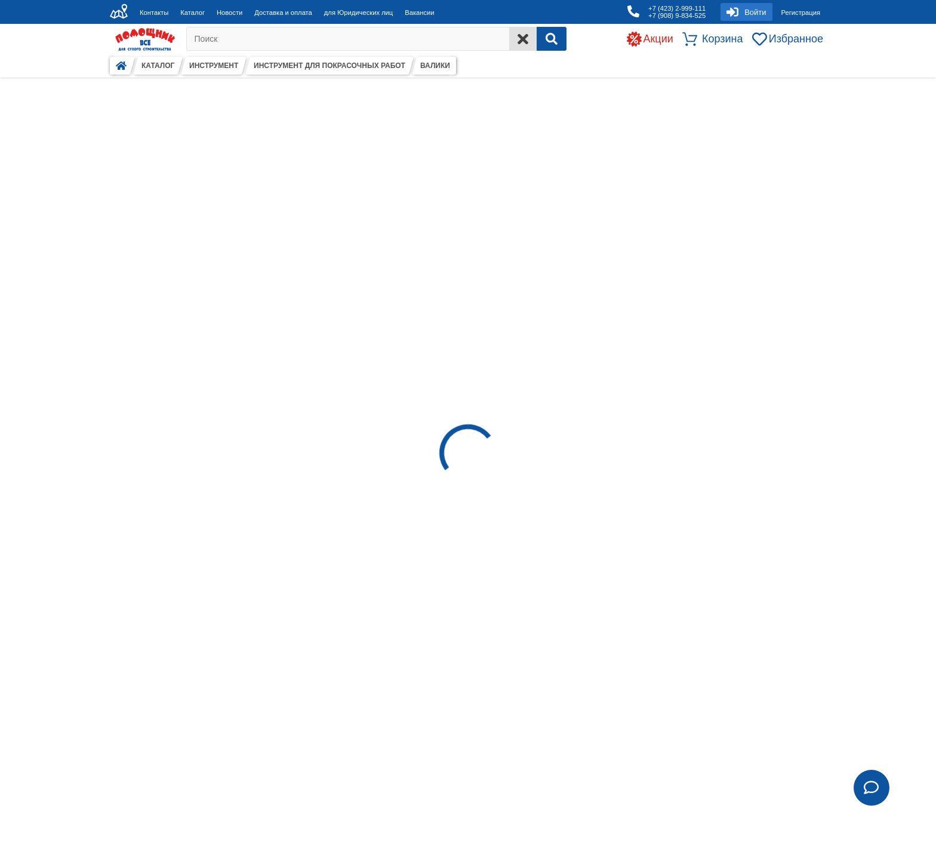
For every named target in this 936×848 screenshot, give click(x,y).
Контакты (154, 12)
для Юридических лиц (358, 12)
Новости (229, 12)
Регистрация (800, 12)
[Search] (551, 39)
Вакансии (419, 12)
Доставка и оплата (283, 12)
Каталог (192, 12)
